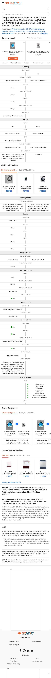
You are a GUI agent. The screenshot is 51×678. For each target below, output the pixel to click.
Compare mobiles (14, 641)
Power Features (38, 63)
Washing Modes (15, 63)
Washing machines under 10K (11, 482)
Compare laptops (36, 641)
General (4, 63)
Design (26, 63)
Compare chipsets (14, 645)
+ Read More (44, 33)
